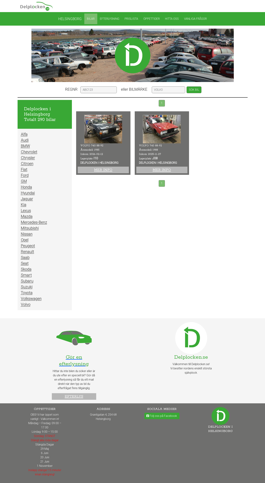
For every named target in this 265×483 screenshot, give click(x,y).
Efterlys (74, 396)
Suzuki (26, 287)
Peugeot (28, 246)
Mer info (103, 170)
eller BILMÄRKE (134, 89)
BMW (25, 146)
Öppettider (151, 18)
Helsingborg (70, 19)
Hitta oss (172, 18)
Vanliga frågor (195, 18)
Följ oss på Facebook (161, 416)
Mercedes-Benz (34, 222)
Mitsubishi (30, 228)
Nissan (26, 234)
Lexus (26, 210)
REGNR (71, 89)
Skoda (26, 269)
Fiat (24, 169)
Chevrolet (29, 152)
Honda (26, 187)
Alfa (24, 134)
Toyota (26, 293)
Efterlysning (109, 18)
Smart (26, 275)
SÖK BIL (194, 89)
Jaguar (27, 199)
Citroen (27, 163)
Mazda (26, 216)
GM (24, 181)
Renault (27, 252)
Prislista (131, 18)
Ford (25, 175)
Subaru (27, 281)
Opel (24, 240)
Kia (23, 205)
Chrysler (28, 158)
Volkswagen (31, 298)
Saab (25, 257)
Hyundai (28, 193)
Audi (25, 140)
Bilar (91, 18)
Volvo (25, 304)
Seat (25, 263)
